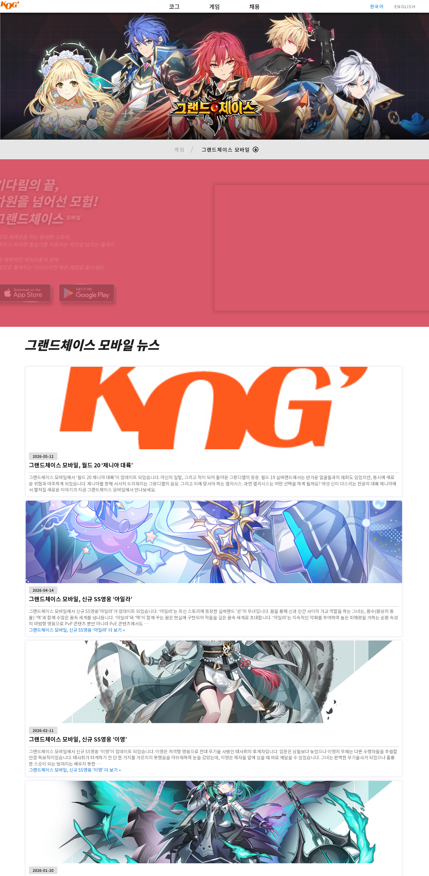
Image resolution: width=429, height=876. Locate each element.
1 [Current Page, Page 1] (200, 798)
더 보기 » (204, 495)
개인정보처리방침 (381, 861)
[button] (229, 149)
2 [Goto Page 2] (214, 798)
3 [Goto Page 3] (228, 798)
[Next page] (243, 798)
